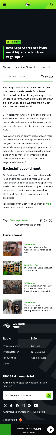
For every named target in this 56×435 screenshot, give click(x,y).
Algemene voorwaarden (16, 412)
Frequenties (9, 358)
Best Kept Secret (19, 220)
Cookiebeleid (10, 420)
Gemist (7, 364)
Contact (35, 346)
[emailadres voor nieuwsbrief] (28, 395)
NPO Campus (38, 352)
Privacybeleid (38, 412)
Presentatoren (11, 352)
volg (48, 204)
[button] (50, 429)
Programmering (11, 346)
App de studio (38, 358)
